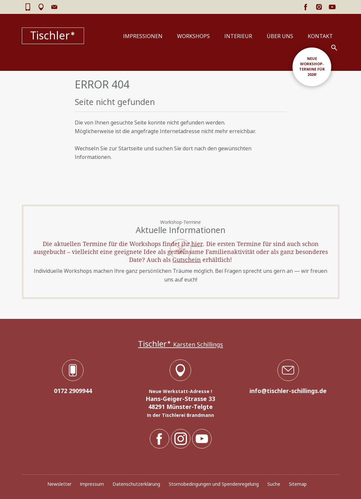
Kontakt (320, 36)
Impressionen (142, 36)
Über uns (280, 36)
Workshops (193, 36)
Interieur (238, 36)
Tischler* (53, 35)
